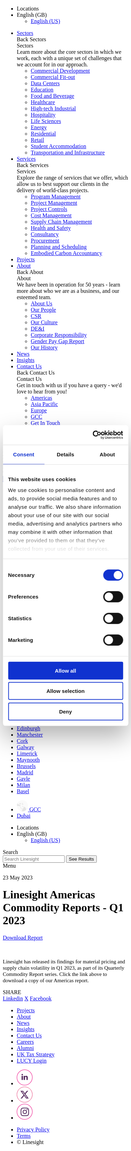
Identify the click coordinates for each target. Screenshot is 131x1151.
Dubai (23, 816)
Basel (23, 791)
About (24, 266)
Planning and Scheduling (59, 247)
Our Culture (44, 322)
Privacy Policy (33, 1129)
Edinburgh (28, 728)
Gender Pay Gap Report (57, 341)
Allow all (65, 670)
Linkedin (13, 998)
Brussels (26, 766)
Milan (23, 785)
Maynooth (28, 760)
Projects (26, 259)
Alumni (25, 1048)
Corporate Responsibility (59, 335)
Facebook (40, 998)
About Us (41, 303)
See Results (81, 859)
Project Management (54, 203)
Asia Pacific (44, 404)
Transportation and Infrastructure (68, 152)
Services (26, 159)
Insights (26, 360)
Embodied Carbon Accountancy (66, 253)
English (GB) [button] (32, 15)
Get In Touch (45, 423)
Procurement (45, 241)
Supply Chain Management (61, 222)
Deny (65, 711)
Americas (41, 398)
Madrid (25, 772)
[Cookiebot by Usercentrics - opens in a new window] (93, 435)
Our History (44, 347)
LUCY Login (31, 1061)
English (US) (45, 21)
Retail (37, 140)
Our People (43, 310)
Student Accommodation (58, 146)
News (23, 354)
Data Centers (45, 83)
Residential (43, 134)
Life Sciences (46, 121)
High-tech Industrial (53, 108)
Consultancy (45, 234)
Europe (39, 410)
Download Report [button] (23, 938)
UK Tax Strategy (35, 1054)
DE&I (37, 329)
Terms (24, 1136)
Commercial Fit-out (53, 77)
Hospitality (43, 115)
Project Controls (49, 209)
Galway (25, 747)
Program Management (56, 197)
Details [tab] (65, 454)
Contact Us (29, 366)
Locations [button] (28, 9)
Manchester (30, 735)
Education (42, 90)
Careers (25, 1042)
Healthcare (43, 102)
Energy (39, 127)
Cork (22, 741)
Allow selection (65, 691)
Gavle (23, 779)
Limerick (27, 754)
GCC (36, 417)
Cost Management (51, 215)
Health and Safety (51, 228)
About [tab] (107, 454)
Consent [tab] (23, 454)
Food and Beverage (52, 96)
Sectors (25, 33)
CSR (36, 316)
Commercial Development (60, 71)
